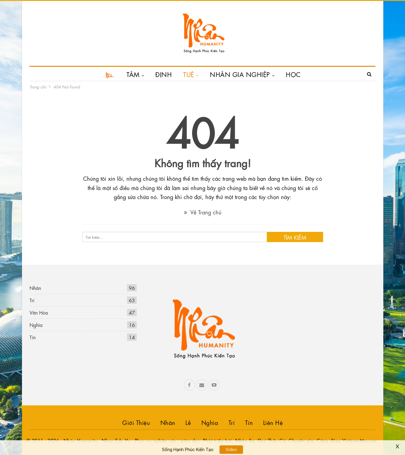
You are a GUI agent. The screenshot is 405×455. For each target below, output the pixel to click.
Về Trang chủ (202, 211)
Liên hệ (273, 422)
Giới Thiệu (136, 422)
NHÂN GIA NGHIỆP (240, 74)
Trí (32, 300)
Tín (33, 337)
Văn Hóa (39, 312)
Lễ (188, 422)
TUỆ (188, 74)
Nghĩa (36, 324)
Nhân (35, 287)
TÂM (133, 74)
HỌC (293, 74)
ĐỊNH (163, 74)
